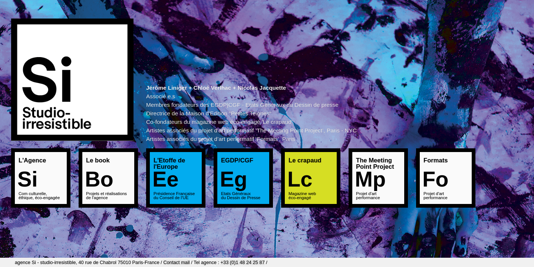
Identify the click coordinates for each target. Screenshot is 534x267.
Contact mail (176, 262)
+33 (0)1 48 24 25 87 (243, 262)
